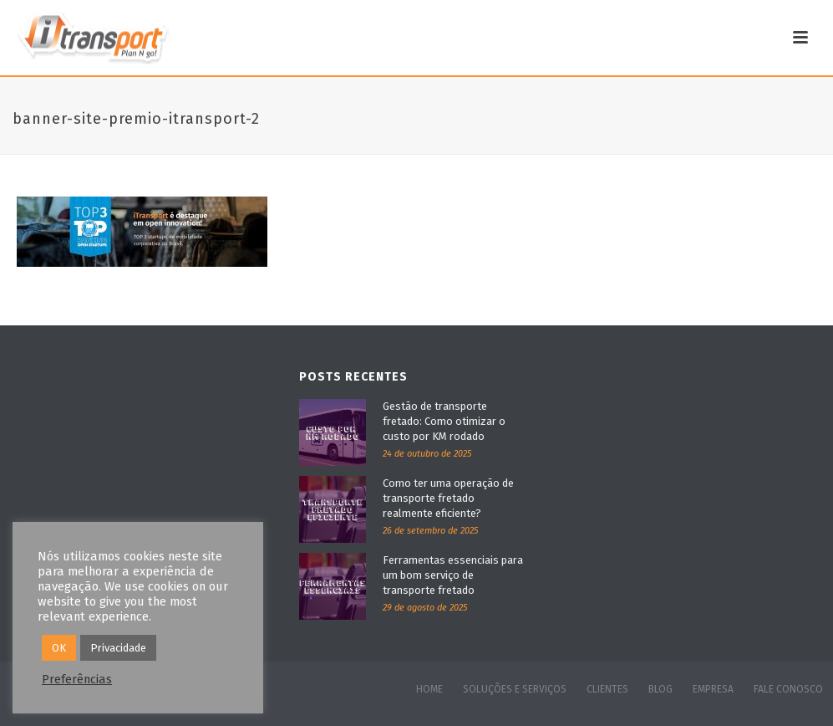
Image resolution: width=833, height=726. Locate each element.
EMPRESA (713, 689)
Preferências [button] (77, 679)
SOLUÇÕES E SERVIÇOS (514, 689)
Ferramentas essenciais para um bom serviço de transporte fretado (453, 575)
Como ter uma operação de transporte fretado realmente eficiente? (448, 498)
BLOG (660, 689)
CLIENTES (607, 689)
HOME (429, 689)
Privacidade (118, 648)
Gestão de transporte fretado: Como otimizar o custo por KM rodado (444, 421)
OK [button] (59, 648)
